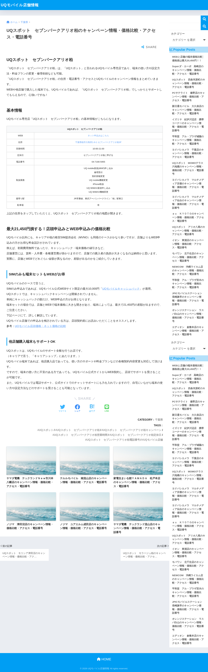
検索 (204, 19)
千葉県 (159, 411)
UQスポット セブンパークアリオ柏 (78, 421)
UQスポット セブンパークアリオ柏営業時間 (80, 426)
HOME (104, 659)
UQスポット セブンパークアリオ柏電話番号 (113, 431)
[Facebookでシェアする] (77, 400)
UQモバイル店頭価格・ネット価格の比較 (40, 318)
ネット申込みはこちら (98, 127)
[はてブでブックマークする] (92, 400)
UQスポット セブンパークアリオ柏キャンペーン (132, 421)
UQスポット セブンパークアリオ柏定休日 (136, 426)
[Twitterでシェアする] (62, 400)
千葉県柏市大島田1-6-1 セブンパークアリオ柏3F (98, 134)
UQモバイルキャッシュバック (121, 280)
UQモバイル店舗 (153, 431)
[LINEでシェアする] (106, 400)
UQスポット (46, 421)
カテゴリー (178, 33)
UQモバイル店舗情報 (20, 5)
